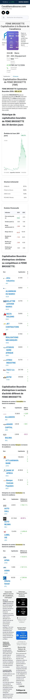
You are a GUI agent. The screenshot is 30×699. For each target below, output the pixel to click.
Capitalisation (6, 76)
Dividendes (15, 76)
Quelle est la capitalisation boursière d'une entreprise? (6, 657)
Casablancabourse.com (14, 6)
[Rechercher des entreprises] (15, 17)
